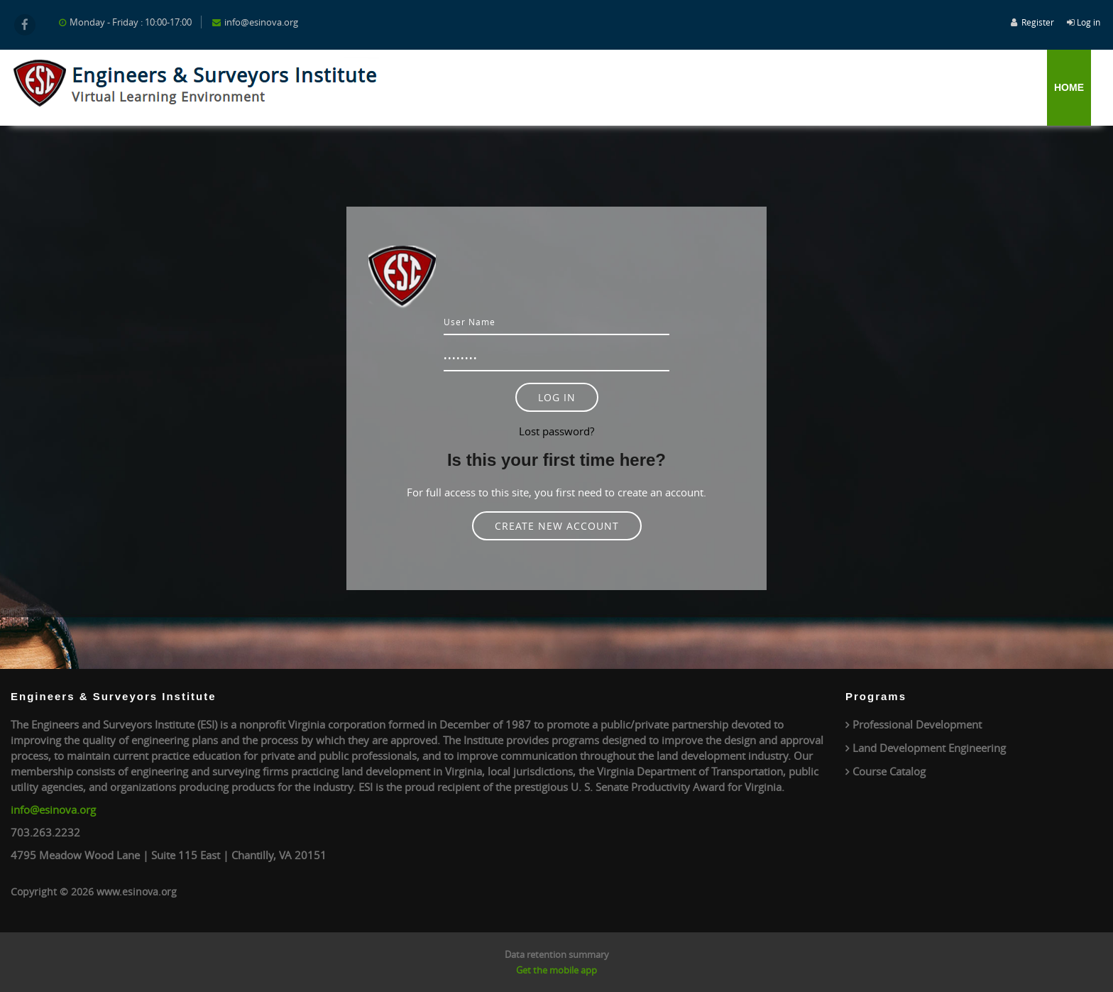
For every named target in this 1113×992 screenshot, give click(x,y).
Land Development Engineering (929, 748)
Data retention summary (557, 954)
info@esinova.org (53, 809)
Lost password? (556, 431)
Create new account (557, 526)
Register (1037, 22)
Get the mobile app (556, 970)
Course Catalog (889, 771)
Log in (1088, 22)
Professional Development (917, 724)
